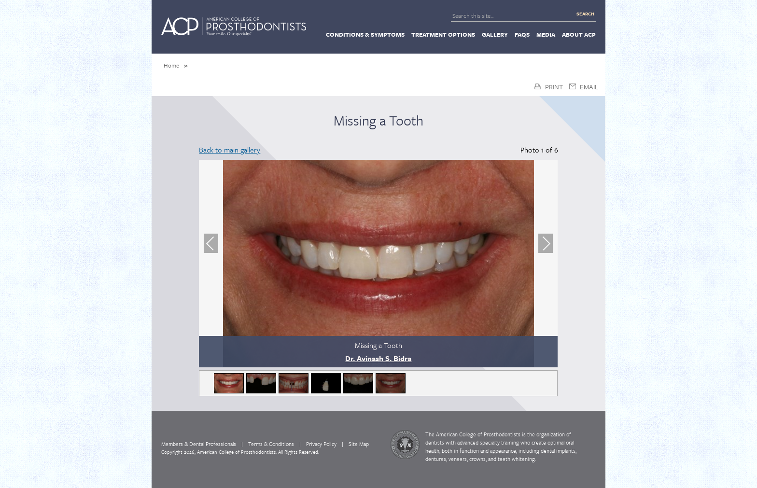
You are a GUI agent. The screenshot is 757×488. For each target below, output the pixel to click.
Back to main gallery (229, 149)
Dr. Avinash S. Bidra (378, 358)
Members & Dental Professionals (198, 444)
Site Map (359, 444)
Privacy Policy (321, 444)
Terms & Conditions (271, 444)
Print (554, 87)
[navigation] (378, 33)
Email (589, 87)
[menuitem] (365, 34)
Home (171, 65)
